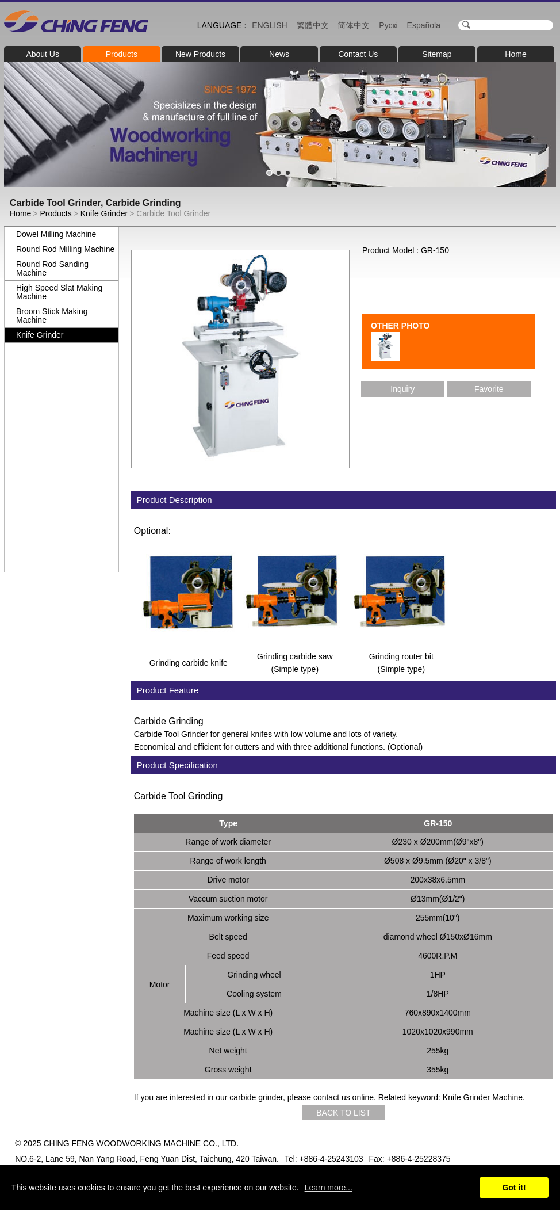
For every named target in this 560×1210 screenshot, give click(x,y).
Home (515, 54)
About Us (42, 54)
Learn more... (328, 1187)
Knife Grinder (104, 213)
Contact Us (358, 54)
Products (121, 54)
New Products (200, 54)
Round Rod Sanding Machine (52, 268)
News (279, 54)
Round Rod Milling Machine (65, 249)
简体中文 (353, 25)
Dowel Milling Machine (56, 234)
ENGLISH (269, 25)
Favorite (489, 389)
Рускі (388, 25)
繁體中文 (313, 25)
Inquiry (402, 389)
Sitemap (436, 54)
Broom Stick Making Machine (51, 316)
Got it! (514, 1187)
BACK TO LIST (343, 1112)
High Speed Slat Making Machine (59, 292)
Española (423, 25)
